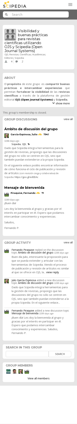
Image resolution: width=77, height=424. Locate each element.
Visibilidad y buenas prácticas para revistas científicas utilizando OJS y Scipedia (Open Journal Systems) (26, 41)
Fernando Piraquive (23, 250)
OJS (24, 144)
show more (63, 103)
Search (60, 354)
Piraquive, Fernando (23, 193)
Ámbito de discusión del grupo (31, 129)
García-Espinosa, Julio (24, 134)
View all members (39, 378)
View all (68, 119)
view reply (52, 272)
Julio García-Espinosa (24, 280)
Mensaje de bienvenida (24, 188)
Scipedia (16, 144)
